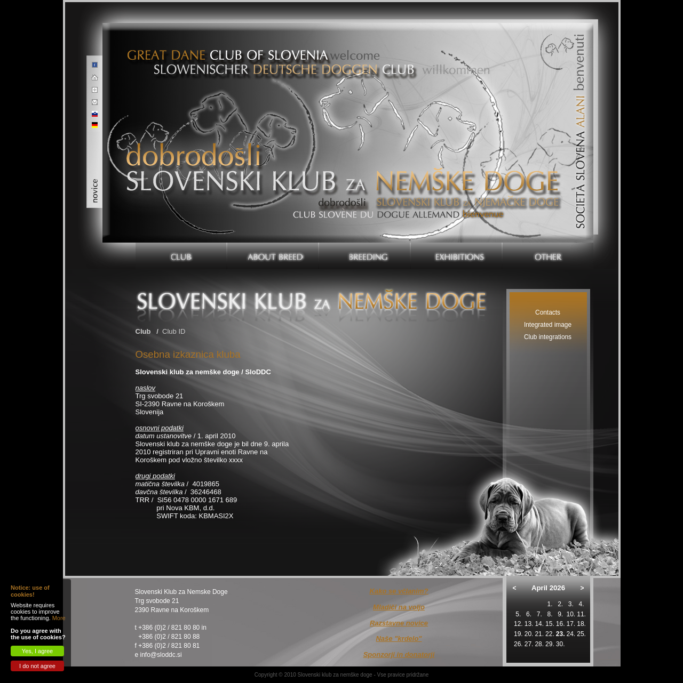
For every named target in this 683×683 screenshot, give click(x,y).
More (59, 618)
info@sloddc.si (161, 654)
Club (143, 331)
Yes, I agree (37, 651)
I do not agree (37, 666)
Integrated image (547, 324)
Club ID (173, 331)
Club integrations (547, 337)
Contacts (547, 312)
